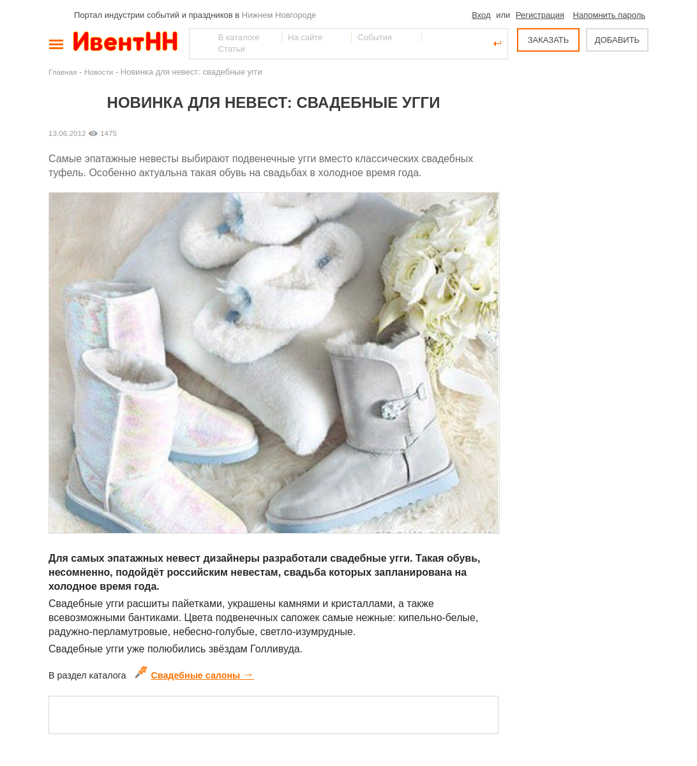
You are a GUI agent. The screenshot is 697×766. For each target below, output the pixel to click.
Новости (98, 72)
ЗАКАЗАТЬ (548, 40)
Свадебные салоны (194, 675)
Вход (481, 15)
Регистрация (540, 15)
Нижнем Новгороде (279, 15)
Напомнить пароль (609, 15)
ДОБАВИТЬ (617, 40)
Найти (200, 43)
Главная (63, 72)
